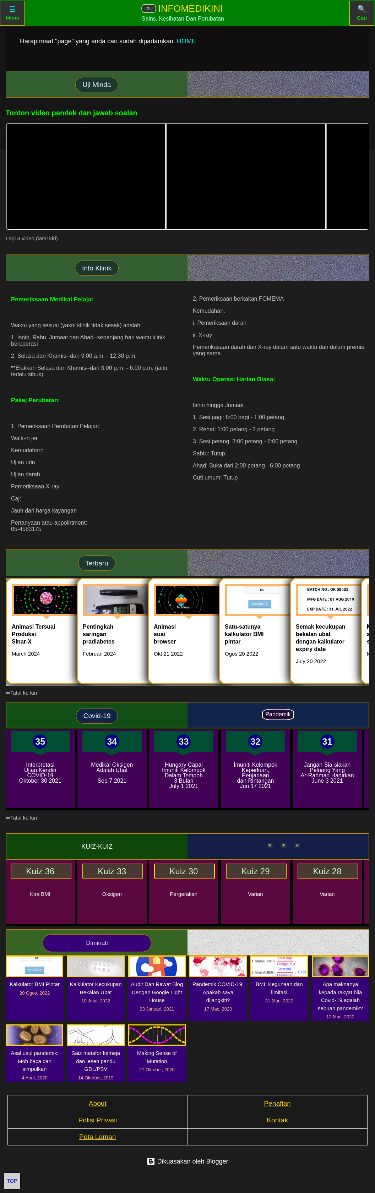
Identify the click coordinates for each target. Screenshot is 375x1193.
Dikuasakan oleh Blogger (187, 1161)
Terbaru (96, 563)
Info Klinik (97, 268)
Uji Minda (97, 84)
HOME (186, 41)
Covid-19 (97, 715)
